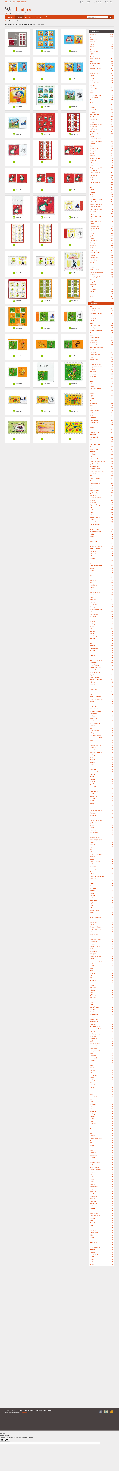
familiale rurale (101, 1262)
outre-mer (101, 830)
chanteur (101, 255)
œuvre (101, 701)
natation (101, 1237)
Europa (101, 320)
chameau (101, 1157)
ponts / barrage (101, 226)
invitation (101, 289)
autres (101, 764)
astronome (101, 786)
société (101, 56)
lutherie (101, 1118)
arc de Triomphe (101, 510)
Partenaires (20, 1410)
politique (101, 733)
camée (101, 223)
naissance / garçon (101, 468)
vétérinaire (101, 1009)
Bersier (101, 481)
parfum (101, 924)
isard (101, 1041)
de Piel (101, 949)
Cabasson (101, 978)
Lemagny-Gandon (101, 1043)
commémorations (101, 362)
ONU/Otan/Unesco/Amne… (101, 461)
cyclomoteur (101, 604)
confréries (101, 1245)
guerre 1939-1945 (101, 228)
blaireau (101, 1150)
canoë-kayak (101, 1058)
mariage (101, 776)
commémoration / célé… (101, 699)
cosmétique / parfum (101, 772)
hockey (101, 958)
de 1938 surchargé (101, 927)
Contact (13, 1410)
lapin (101, 920)
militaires (101, 156)
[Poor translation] (7, 1440)
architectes (101, 662)
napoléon (101, 386)
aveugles (101, 1060)
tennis (101, 874)
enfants (101, 556)
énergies (101, 895)
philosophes (101, 495)
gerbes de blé (101, 437)
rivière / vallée (101, 359)
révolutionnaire (101, 490)
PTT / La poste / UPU (101, 168)
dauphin (101, 1012)
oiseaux (101, 153)
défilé (101, 1235)
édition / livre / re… (101, 946)
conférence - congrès (101, 704)
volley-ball (101, 1109)
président (101, 536)
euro (101, 1072)
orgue (101, 849)
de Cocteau (101, 886)
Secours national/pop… (101, 961)
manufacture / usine (101, 939)
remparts (101, 762)
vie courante (101, 119)
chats (101, 692)
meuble (101, 864)
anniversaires (101, 303)
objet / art (101, 54)
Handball (101, 857)
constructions (101, 51)
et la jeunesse (101, 163)
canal (101, 1089)
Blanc (101, 381)
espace (101, 267)
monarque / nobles (101, 325)
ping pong (101, 869)
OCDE (101, 1143)
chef (101, 1106)
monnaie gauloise (101, 483)
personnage (101, 718)
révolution (101, 413)
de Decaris (101, 616)
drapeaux (101, 1068)
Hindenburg (101, 403)
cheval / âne (101, 318)
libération (101, 553)
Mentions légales (41, 1410)
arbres (101, 425)
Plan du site (51, 1410)
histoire (101, 80)
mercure (101, 316)
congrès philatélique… (101, 330)
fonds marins (101, 1203)
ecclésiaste (101, 684)
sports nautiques (101, 493)
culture (101, 590)
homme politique (101, 173)
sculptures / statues (101, 139)
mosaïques (101, 835)
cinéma (101, 301)
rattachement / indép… (101, 532)
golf (101, 694)
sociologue (101, 1252)
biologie (101, 1184)
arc (101, 767)
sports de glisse (101, 270)
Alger (101, 629)
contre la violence (101, 832)
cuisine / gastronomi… (101, 199)
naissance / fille (101, 459)
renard (101, 1194)
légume (101, 512)
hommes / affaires (101, 1216)
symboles (101, 131)
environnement (101, 432)
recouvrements (101, 466)
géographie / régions (101, 313)
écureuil (101, 1085)
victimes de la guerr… (101, 854)
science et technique (101, 95)
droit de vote (101, 922)
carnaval (101, 973)
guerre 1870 (101, 1097)
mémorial (101, 587)
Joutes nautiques (101, 1046)
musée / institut (101, 311)
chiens (101, 398)
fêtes (101, 102)
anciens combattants (101, 1138)
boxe (101, 1220)
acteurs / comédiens (101, 209)
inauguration (101, 760)
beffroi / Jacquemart (101, 565)
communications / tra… (101, 471)
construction (101, 527)
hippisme (101, 1116)
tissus (101, 323)
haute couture (101, 578)
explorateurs (101, 250)
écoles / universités (101, 364)
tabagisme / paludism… (101, 1029)
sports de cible (101, 464)
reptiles (101, 859)
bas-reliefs (101, 417)
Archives (28, 17)
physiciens (101, 408)
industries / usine (101, 444)
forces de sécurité (101, 345)
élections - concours (101, 1177)
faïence (101, 789)
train (101, 194)
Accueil (11, 17)
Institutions (101, 750)
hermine (101, 1070)
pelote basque (101, 1213)
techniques (101, 650)
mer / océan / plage (101, 216)
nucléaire (101, 893)
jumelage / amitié (101, 517)
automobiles (101, 240)
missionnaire (101, 1201)
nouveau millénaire (101, 745)
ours (101, 612)
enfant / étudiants (101, 861)
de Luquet (101, 151)
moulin (101, 597)
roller (101, 1133)
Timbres (19, 17)
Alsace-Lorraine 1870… (101, 738)
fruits (101, 296)
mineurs (101, 992)
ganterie (101, 1218)
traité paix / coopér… (101, 546)
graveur (101, 883)
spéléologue (101, 995)
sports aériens (101, 823)
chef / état (101, 352)
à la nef (101, 806)
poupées (101, 653)
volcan (101, 932)
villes (101, 90)
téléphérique (101, 1189)
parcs (101, 335)
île (101, 743)
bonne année (101, 541)
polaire (101, 968)
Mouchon (101, 595)
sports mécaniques (101, 529)
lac (101, 808)
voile (101, 937)
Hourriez (101, 447)
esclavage (101, 1024)
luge (101, 975)
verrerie (101, 1145)
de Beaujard (101, 126)
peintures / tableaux (101, 68)
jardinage (101, 568)
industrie (101, 774)
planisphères (101, 1038)
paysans (101, 793)
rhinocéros (101, 997)
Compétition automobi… (101, 820)
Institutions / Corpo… (101, 83)
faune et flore (101, 709)
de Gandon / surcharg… (101, 609)
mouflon (101, 1206)
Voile (101, 971)
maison (101, 539)
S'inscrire (98, 2)
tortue (101, 825)
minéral (101, 534)
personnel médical (101, 221)
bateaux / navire (101, 175)
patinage (101, 844)
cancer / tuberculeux (101, 810)
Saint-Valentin (101, 97)
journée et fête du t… (101, 524)
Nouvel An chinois (101, 158)
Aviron (101, 852)
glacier (101, 1148)
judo (101, 907)
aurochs (101, 1000)
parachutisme (101, 1232)
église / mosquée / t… (101, 206)
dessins (101, 248)
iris (101, 582)
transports (101, 71)
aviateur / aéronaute (101, 141)
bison (101, 1131)
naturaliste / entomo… (101, 735)
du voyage (101, 607)
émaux (101, 915)
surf (101, 1140)
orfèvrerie (101, 815)
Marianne (101, 46)
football (101, 180)
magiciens (101, 1257)
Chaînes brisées (101, 910)
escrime (101, 827)
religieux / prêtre (101, 592)
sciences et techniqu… (101, 105)
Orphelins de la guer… (101, 505)
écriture (101, 85)
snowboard (101, 988)
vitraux (101, 515)
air (101, 442)
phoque (101, 1102)
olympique (101, 328)
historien (101, 798)
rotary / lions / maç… (101, 672)
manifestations (101, 677)
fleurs (101, 100)
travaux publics (101, 1167)
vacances (101, 189)
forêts (101, 757)
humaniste (101, 769)
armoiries (101, 1031)
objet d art (101, 284)
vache (101, 563)
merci (101, 507)
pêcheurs (101, 842)
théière (101, 1264)
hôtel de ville (101, 713)
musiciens (101, 434)
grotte (101, 1004)
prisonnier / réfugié (101, 956)
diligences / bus (101, 410)
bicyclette (101, 626)
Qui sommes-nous (30, 1410)
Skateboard (101, 1123)
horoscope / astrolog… (101, 272)
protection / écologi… (101, 277)
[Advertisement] (80, 10)
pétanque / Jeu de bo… (101, 752)
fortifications (101, 342)
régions (101, 262)
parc (101, 687)
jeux (101, 306)
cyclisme (101, 602)
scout (101, 1128)
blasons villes (101, 265)
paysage (101, 214)
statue (101, 643)
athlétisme (101, 726)
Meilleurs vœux (101, 129)
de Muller (101, 500)
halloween (101, 747)
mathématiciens (101, 619)
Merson (101, 544)
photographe (101, 340)
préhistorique (101, 614)
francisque (101, 580)
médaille (101, 721)
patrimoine (101, 34)
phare (101, 384)
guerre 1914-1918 (101, 257)
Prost (101, 963)
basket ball (101, 1036)
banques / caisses (101, 837)
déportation (101, 675)
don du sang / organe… (101, 840)
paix (101, 279)
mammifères (101, 689)
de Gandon (101, 211)
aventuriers (101, 781)
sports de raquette (101, 696)
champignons (101, 648)
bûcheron (101, 1135)
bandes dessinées (101, 73)
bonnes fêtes (101, 260)
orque (101, 1082)
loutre (101, 1240)
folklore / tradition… (101, 202)
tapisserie (101, 890)
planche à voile (101, 1019)
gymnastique (101, 1196)
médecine (101, 551)
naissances (101, 985)
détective (101, 813)
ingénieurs (101, 599)
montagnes (101, 374)
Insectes (101, 274)
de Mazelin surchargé (101, 711)
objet (101, 396)
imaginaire (101, 160)
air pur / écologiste (101, 929)
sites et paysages (101, 59)
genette (101, 1208)
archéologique (101, 706)
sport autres (101, 796)
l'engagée (101, 122)
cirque (101, 357)
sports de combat (101, 548)
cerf (101, 1099)
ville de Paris (101, 170)
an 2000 (101, 966)
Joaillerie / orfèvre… (101, 1169)
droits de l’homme (101, 723)
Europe (101, 185)
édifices (101, 219)
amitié (101, 1126)
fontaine (101, 658)
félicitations (101, 1155)
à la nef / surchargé (101, 1247)
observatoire (101, 888)
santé (101, 488)
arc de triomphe (101, 730)
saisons (101, 393)
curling (101, 1002)
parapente (101, 1111)
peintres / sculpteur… (101, 204)
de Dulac (101, 350)
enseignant (101, 1077)
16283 (10, 2)
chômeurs (101, 1152)
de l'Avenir (101, 243)
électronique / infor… (101, 667)
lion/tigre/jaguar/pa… (101, 1034)
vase (101, 641)
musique (101, 197)
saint (101, 456)
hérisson (101, 1017)
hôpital (101, 903)
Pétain (101, 238)
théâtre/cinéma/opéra (101, 347)
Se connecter (85, 2)
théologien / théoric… (101, 679)
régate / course (101, 1007)
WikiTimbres (25, 1412)
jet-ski (101, 1165)
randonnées (101, 900)
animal (101, 66)
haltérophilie (101, 941)
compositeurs (101, 282)
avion (101, 165)
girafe (101, 983)
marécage (101, 878)
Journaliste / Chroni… (101, 498)
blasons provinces (101, 337)
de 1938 (101, 801)
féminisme (101, 371)
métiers (101, 136)
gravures (101, 655)
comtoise (101, 1172)
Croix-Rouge (101, 117)
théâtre (101, 476)
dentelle (101, 633)
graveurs (101, 779)
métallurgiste (101, 1021)
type (101, 37)
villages (101, 233)
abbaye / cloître (101, 231)
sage (101, 187)
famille (101, 803)
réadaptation (101, 1242)
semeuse (101, 112)
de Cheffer (101, 502)
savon (101, 1160)
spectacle (101, 631)
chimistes (101, 519)
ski (101, 401)
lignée (101, 430)
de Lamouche (101, 148)
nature (101, 44)
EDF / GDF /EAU (101, 1254)
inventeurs (101, 369)
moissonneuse (101, 791)
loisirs (101, 61)
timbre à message (101, 63)
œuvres (101, 92)
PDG (101, 1174)
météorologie (101, 1186)
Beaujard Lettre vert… (101, 522)
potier (101, 1121)
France (108, 2)
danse (101, 439)
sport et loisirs (101, 49)
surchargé (101, 451)
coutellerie (101, 1230)
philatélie (101, 143)
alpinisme (101, 944)
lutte (101, 1092)
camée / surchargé (101, 308)
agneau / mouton (101, 1162)
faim (101, 1211)
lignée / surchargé (101, 478)
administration (101, 422)
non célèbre (101, 585)
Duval (101, 333)
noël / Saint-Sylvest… (101, 388)
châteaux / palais (101, 88)
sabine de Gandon (101, 253)
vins (101, 818)
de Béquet (101, 376)
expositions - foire (101, 354)
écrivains (101, 107)
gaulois (101, 570)
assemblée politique (101, 636)
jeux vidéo (101, 638)
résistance (101, 379)
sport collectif (101, 134)
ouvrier (101, 1065)
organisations (101, 420)
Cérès (101, 146)
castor (101, 1053)
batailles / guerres (101, 449)
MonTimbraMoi (101, 114)
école (101, 905)
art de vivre (101, 109)
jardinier (101, 1199)
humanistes (101, 1048)
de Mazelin (101, 621)
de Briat (101, 177)
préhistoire (101, 682)
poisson (101, 427)
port (101, 299)
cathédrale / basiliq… (101, 124)
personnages (101, 39)
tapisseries (101, 473)
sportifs (101, 784)
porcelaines (101, 881)
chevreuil (101, 1087)
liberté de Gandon (101, 182)
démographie (101, 954)
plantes (101, 287)
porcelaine (101, 1191)
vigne (101, 847)
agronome (101, 1055)
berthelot (101, 912)
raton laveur (101, 951)
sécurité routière (101, 1026)
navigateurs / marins (101, 367)
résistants (101, 294)
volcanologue (101, 1014)
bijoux (101, 1063)
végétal (101, 75)
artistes (101, 78)
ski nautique (101, 1223)
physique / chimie (101, 1075)
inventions (101, 573)
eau (101, 485)
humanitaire (101, 670)
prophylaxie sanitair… (101, 1051)
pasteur (101, 391)
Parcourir (39, 17)
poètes (101, 291)
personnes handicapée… (101, 876)
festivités (101, 42)
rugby (101, 405)
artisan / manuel (101, 665)
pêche (101, 1228)
